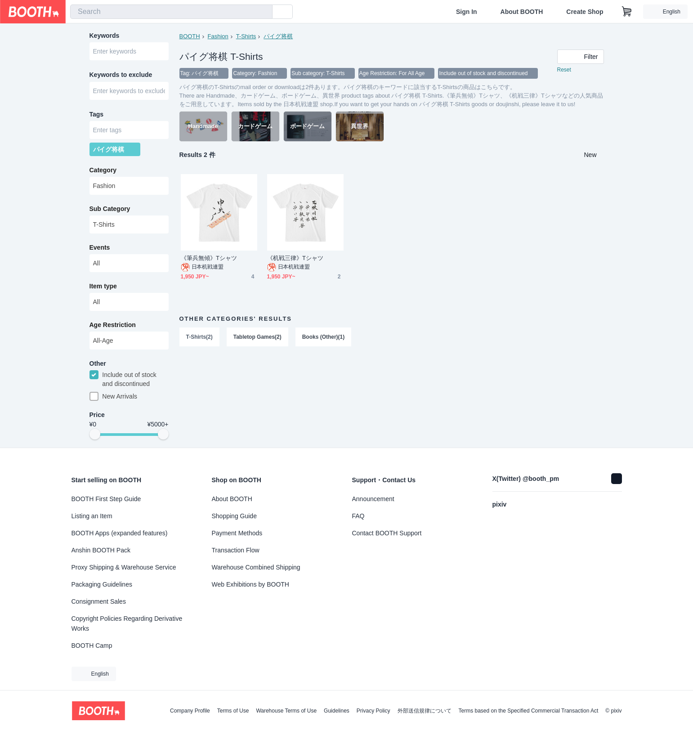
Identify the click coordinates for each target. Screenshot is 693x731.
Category (103, 172)
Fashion (218, 36)
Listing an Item (92, 516)
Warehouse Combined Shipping (256, 567)
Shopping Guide (234, 516)
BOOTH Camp (92, 645)
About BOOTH (521, 12)
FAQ (358, 516)
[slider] (94, 437)
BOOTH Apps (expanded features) (120, 533)
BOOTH (189, 36)
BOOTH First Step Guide (106, 498)
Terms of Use (233, 710)
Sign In (466, 12)
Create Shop (584, 12)
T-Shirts (246, 36)
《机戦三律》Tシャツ (295, 258)
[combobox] (171, 11)
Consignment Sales (99, 601)
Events (99, 250)
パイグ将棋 (278, 36)
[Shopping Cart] (627, 11)
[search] (263, 12)
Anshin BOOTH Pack (101, 550)
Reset (564, 70)
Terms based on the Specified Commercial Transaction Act (529, 710)
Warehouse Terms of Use (286, 710)
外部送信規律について (425, 710)
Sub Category (109, 211)
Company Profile (190, 710)
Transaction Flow (235, 550)
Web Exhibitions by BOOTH (250, 584)
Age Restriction (112, 327)
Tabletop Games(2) (257, 337)
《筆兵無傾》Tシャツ (209, 258)
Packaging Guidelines (102, 584)
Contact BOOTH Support (387, 533)
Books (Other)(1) (323, 337)
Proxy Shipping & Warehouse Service (124, 567)
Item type (103, 288)
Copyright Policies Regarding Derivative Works (127, 623)
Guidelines (336, 710)
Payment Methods (237, 533)
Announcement (373, 498)
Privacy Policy (373, 710)
